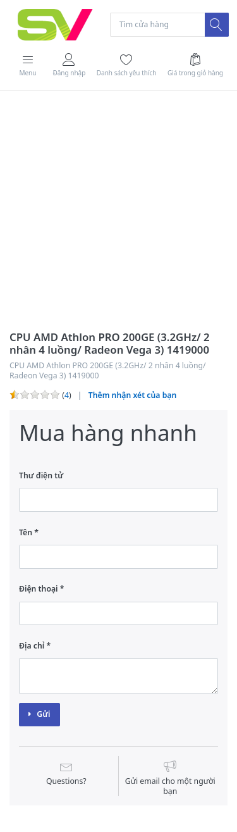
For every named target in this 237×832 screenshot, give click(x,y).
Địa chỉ (31, 645)
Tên (25, 532)
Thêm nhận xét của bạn (132, 395)
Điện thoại (38, 588)
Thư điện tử (41, 475)
